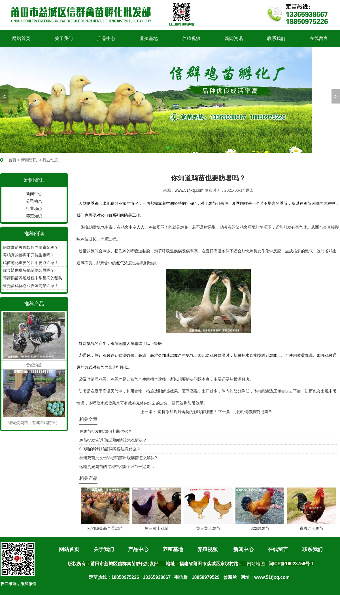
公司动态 (34, 201)
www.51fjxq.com (189, 190)
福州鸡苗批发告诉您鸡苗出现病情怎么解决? (118, 457)
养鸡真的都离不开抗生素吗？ (28, 255)
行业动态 (34, 208)
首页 (12, 160)
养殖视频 (191, 38)
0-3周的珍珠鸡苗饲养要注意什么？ (110, 449)
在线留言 (319, 38)
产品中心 (106, 38)
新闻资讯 (234, 38)
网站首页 (21, 38)
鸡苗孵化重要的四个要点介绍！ (30, 262)
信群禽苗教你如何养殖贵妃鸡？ (30, 247)
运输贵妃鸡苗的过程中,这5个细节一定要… (116, 466)
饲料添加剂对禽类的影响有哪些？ (186, 412)
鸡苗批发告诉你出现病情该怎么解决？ (113, 440)
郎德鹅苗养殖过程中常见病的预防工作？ (35, 278)
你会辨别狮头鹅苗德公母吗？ (28, 270)
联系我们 (276, 38)
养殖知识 (34, 216)
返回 (250, 190)
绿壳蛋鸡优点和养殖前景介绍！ (30, 285)
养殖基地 (149, 38)
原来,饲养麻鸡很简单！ (255, 412)
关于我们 (64, 38)
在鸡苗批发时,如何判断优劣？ (105, 431)
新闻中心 (34, 193)
